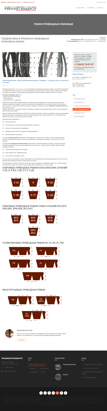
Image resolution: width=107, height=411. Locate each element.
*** (53, 406)
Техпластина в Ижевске (89, 377)
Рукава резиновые (79, 116)
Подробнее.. (21, 340)
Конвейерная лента (79, 113)
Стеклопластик (33, 372)
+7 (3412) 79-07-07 (27, 2)
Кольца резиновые (79, 102)
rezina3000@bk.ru (79, 69)
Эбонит (43, 372)
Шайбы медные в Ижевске (90, 368)
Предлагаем (80, 7)
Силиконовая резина (79, 98)
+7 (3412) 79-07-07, (8, 367)
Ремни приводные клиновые (81, 109)
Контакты (100, 7)
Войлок (65, 374)
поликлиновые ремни (21, 89)
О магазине (90, 7)
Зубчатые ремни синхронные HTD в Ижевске (92, 372)
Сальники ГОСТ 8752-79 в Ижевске (92, 364)
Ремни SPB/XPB (43, 368)
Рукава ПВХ (32, 368)
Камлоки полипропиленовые (81, 105)
